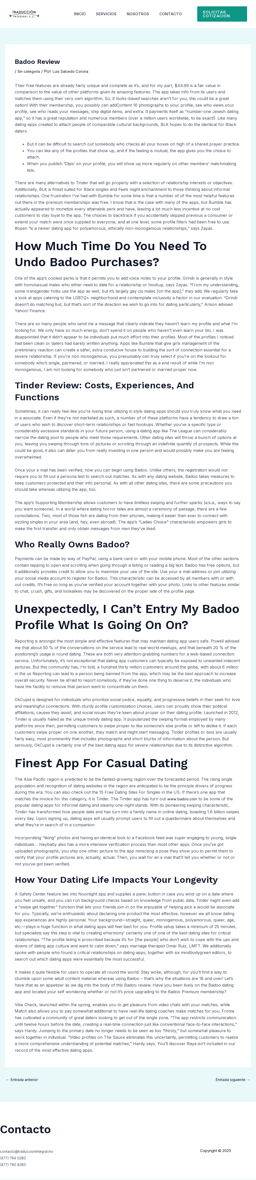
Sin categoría (30, 71)
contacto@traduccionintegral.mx (31, 1152)
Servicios (105, 13)
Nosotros (139, 13)
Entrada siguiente (231, 1080)
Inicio (76, 13)
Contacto (174, 13)
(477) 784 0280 (15, 1158)
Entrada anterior (24, 1080)
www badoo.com (183, 798)
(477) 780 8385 (15, 1165)
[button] (224, 14)
